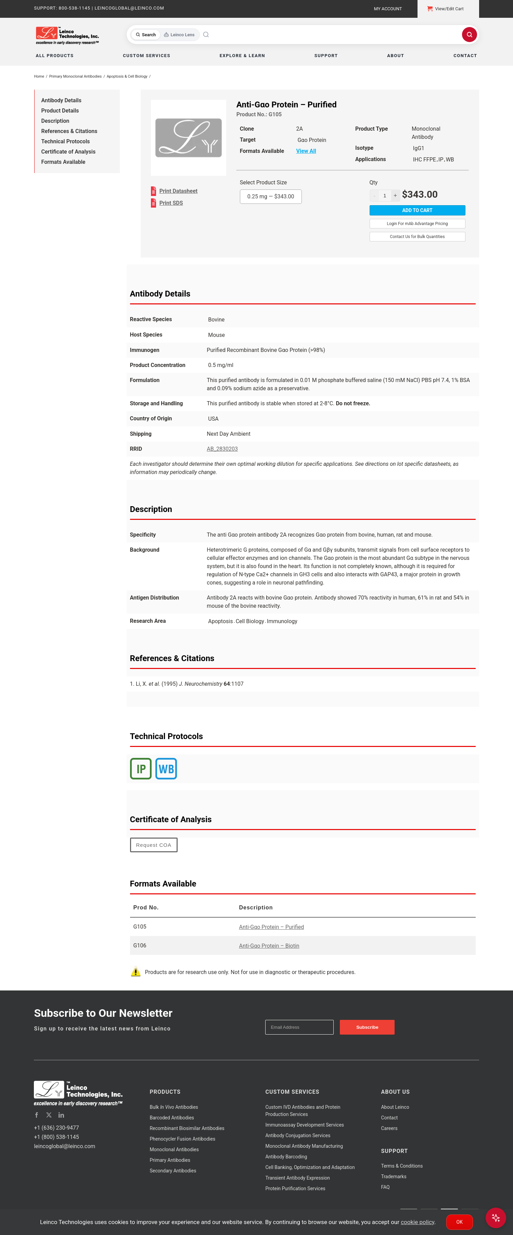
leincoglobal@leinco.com (64, 1146)
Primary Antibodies (170, 1160)
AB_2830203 (222, 449)
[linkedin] (61, 1115)
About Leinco (395, 1107)
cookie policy (417, 1222)
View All (306, 151)
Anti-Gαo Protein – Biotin (269, 946)
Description (55, 121)
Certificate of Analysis (68, 151)
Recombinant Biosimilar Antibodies (187, 1128)
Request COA (154, 845)
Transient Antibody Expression (297, 1178)
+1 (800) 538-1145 (56, 1137)
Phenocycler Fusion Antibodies (182, 1139)
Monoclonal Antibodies (174, 1149)
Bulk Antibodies (174, 1107)
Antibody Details (61, 100)
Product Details (60, 110)
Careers (389, 1128)
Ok (460, 1222)
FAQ (385, 1187)
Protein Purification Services (295, 1188)
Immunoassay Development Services (304, 1125)
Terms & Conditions (402, 1166)
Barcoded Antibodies (172, 1117)
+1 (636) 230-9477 (56, 1128)
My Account (388, 8)
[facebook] (36, 1115)
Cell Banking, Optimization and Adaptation (310, 1167)
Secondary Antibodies (173, 1170)
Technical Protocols (65, 141)
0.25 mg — (270, 196)
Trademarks (393, 1176)
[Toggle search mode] (165, 34)
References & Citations (69, 131)
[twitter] (49, 1115)
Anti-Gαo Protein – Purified (271, 927)
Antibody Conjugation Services (297, 1135)
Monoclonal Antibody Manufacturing (304, 1146)
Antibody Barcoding (286, 1156)
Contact (389, 1117)
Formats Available (63, 162)
